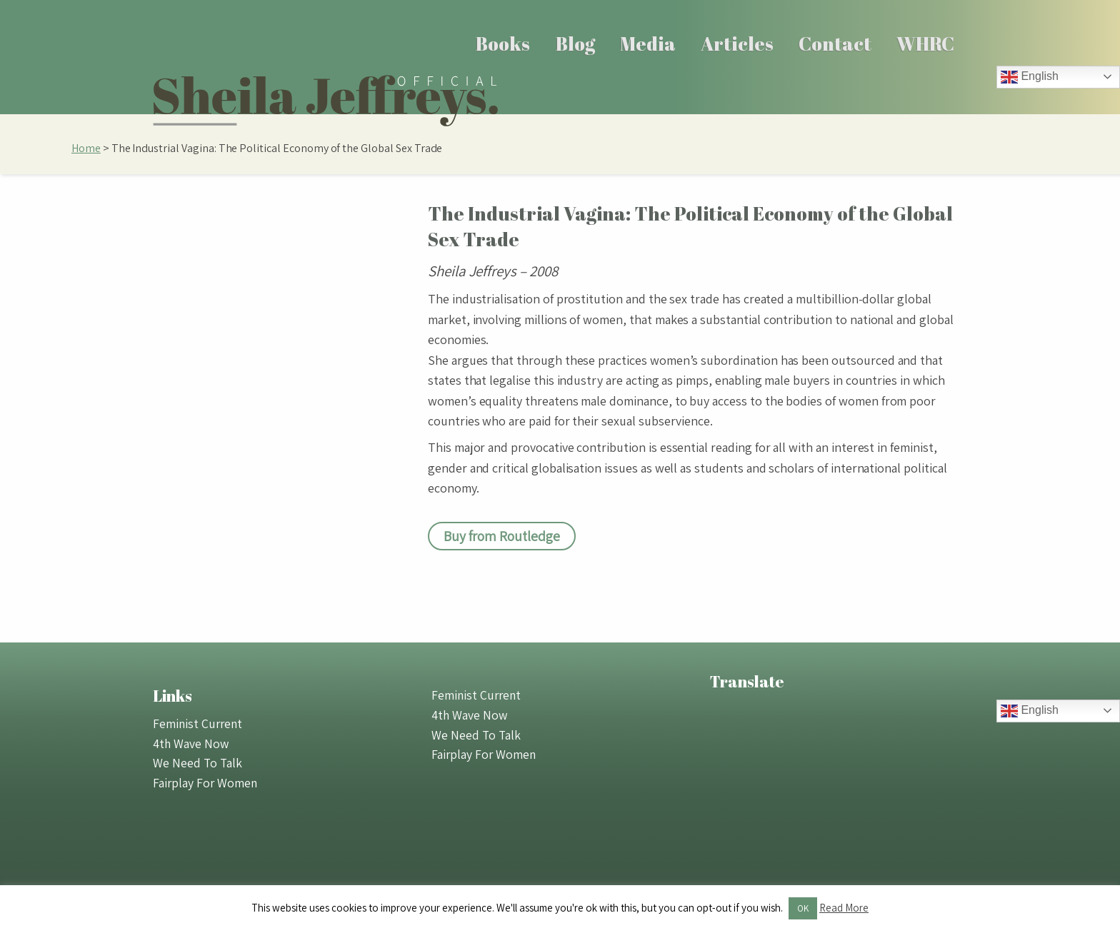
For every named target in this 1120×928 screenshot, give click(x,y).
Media (648, 43)
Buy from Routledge (502, 536)
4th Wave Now (191, 743)
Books (503, 43)
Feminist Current (197, 723)
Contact (835, 43)
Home (86, 148)
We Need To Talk (197, 763)
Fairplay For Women (205, 783)
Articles (737, 43)
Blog (575, 43)
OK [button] (803, 908)
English (1030, 77)
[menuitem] (503, 43)
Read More (844, 907)
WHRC (925, 43)
